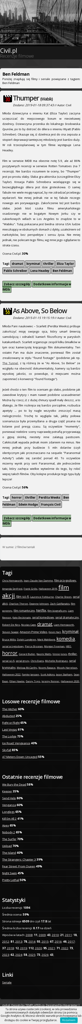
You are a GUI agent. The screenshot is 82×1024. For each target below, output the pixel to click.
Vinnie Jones (59, 654)
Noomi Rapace (47, 667)
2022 (64, 948)
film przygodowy (65, 580)
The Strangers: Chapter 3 (19, 859)
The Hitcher (9, 709)
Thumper (32, 97)
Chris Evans (37, 660)
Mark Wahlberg (46, 639)
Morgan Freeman (54, 646)
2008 (29, 935)
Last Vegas (9, 729)
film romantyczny (24, 611)
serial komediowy (43, 617)
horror (17, 497)
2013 (18, 942)
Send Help (9, 798)
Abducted (8, 716)
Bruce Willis (9, 639)
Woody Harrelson (67, 667)
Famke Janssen (30, 674)
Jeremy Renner (50, 681)
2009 (42, 935)
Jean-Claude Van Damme (38, 580)
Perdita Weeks (49, 497)
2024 (18, 955)
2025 (31, 955)
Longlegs (8, 812)
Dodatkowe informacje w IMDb (36, 286)
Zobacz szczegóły (17, 284)
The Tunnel (10, 363)
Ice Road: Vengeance (16, 743)
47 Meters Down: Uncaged (19, 757)
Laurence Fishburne (42, 596)
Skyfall (6, 750)
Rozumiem (68, 1020)
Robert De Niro (11, 624)
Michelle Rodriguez (56, 660)
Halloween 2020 (70, 681)
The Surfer (9, 839)
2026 (45, 955)
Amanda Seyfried (12, 588)
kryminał (33, 264)
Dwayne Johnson (39, 603)
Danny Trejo (33, 681)
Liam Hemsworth (64, 624)
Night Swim (9, 873)
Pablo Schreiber (15, 271)
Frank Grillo (30, 588)
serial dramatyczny (67, 617)
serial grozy (22, 660)
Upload (7, 846)
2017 (71, 942)
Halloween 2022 (11, 674)
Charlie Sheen (63, 596)
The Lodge (9, 736)
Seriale (7, 982)
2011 (68, 935)
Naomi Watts (44, 654)
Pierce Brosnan (34, 646)
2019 (23, 948)
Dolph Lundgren (26, 639)
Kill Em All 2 (9, 819)
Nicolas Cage (28, 624)
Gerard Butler (27, 654)
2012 (5, 942)
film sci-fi (22, 596)
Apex (5, 825)
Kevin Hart (55, 632)
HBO (68, 646)
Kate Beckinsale (21, 617)
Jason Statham (64, 674)
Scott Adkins (47, 674)
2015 (45, 942)
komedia (65, 639)
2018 (10, 948)
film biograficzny (57, 610)
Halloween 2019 (48, 588)
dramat (17, 264)
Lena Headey (39, 271)
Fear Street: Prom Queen (18, 866)
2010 (55, 935)
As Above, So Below (40, 310)
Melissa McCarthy (27, 667)
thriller (48, 264)
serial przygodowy (13, 646)
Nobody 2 (8, 832)
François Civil (51, 505)
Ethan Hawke (16, 681)
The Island (9, 853)
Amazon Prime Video (33, 632)
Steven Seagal (10, 632)
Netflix (41, 610)
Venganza (9, 805)
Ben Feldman (62, 271)
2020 (38, 948)
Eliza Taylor (65, 264)
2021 (51, 948)
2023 (5, 955)
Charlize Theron (18, 603)
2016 (58, 942)
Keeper (7, 791)
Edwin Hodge (28, 505)
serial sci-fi (8, 660)
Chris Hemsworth (12, 580)
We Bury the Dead (14, 784)
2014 (31, 942)
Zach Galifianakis (60, 603)
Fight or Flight (11, 723)
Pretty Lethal (10, 880)
